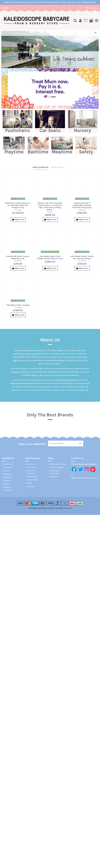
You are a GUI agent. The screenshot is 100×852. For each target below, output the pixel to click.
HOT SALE (7, 491)
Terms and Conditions (31, 472)
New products (40, 167)
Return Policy (32, 480)
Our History (31, 467)
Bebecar (50, 212)
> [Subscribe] (80, 443)
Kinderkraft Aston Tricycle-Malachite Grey (18, 257)
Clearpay (30, 486)
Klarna (29, 483)
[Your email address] (62, 443)
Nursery (82, 130)
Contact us (54, 477)
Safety (86, 151)
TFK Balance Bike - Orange (18, 305)
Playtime (14, 151)
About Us (30, 464)
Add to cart (18, 219)
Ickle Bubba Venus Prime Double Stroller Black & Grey (50, 257)
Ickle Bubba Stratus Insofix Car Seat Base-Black (82, 257)
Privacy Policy (32, 477)
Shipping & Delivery (57, 464)
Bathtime (38, 151)
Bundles (7, 487)
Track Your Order (56, 467)
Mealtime (62, 151)
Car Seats (50, 130)
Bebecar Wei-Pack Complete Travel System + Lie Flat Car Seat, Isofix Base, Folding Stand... (50, 206)
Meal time (8, 474)
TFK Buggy (18, 210)
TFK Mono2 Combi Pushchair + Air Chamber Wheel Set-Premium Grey (18, 205)
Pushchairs (17, 130)
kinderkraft (82, 210)
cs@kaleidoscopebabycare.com (84, 478)
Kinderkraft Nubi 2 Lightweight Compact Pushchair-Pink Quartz (82, 205)
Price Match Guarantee (54, 472)
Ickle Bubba (82, 261)
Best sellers (58, 167)
